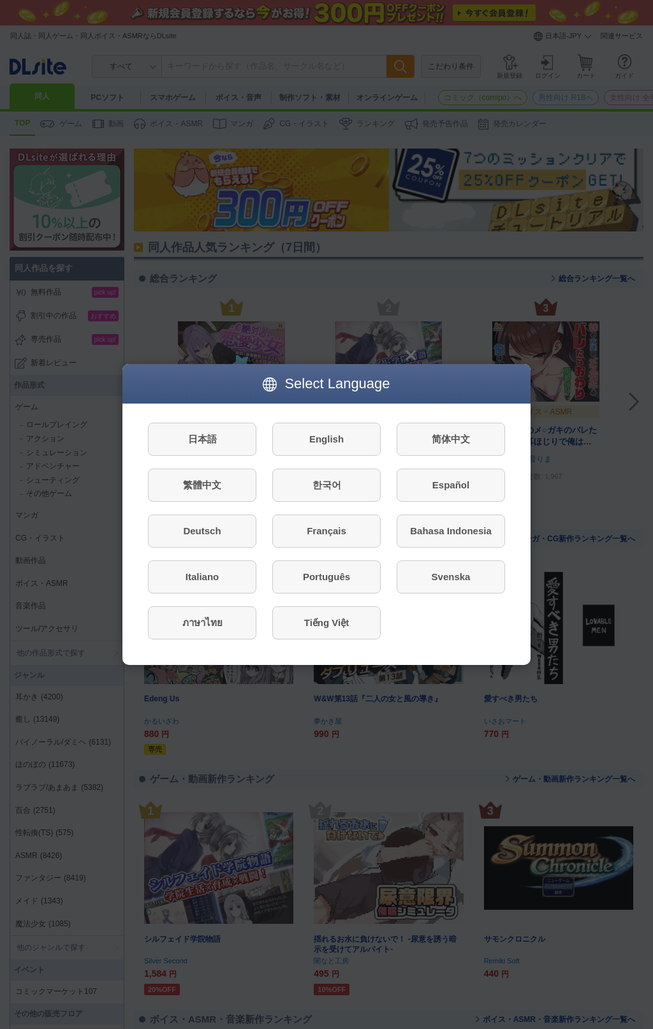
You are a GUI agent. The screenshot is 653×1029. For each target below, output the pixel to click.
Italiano (202, 576)
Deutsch (202, 530)
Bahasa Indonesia (451, 530)
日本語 (202, 439)
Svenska (451, 576)
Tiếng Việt (326, 622)
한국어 (326, 484)
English (326, 439)
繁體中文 (202, 484)
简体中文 (451, 439)
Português (326, 576)
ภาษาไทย (202, 622)
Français (326, 530)
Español (450, 484)
